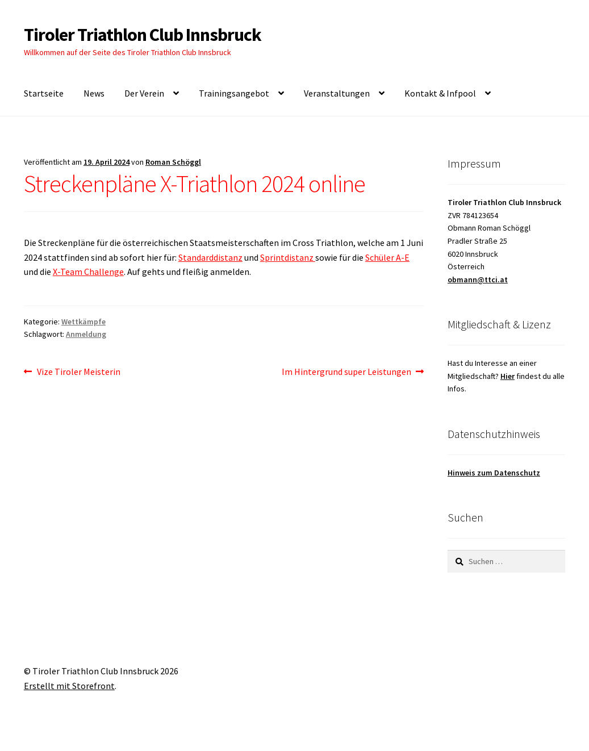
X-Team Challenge (88, 271)
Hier (507, 376)
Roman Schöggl (173, 162)
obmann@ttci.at (478, 279)
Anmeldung (86, 334)
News (94, 93)
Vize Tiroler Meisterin (78, 372)
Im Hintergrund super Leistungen (346, 372)
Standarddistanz (210, 257)
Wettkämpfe (83, 321)
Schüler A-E (387, 257)
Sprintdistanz (287, 257)
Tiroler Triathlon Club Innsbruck (142, 34)
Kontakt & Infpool (440, 93)
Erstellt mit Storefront (69, 685)
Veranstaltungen (337, 93)
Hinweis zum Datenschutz (494, 473)
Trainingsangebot (234, 93)
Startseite (44, 93)
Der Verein (144, 93)
